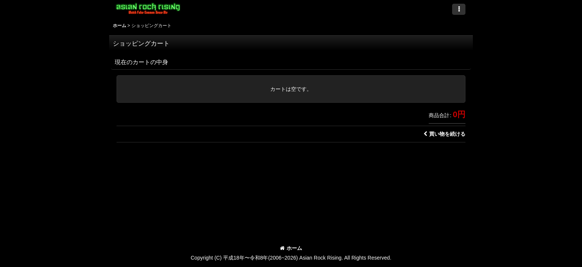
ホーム (291, 248)
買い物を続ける (444, 134)
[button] (458, 9)
